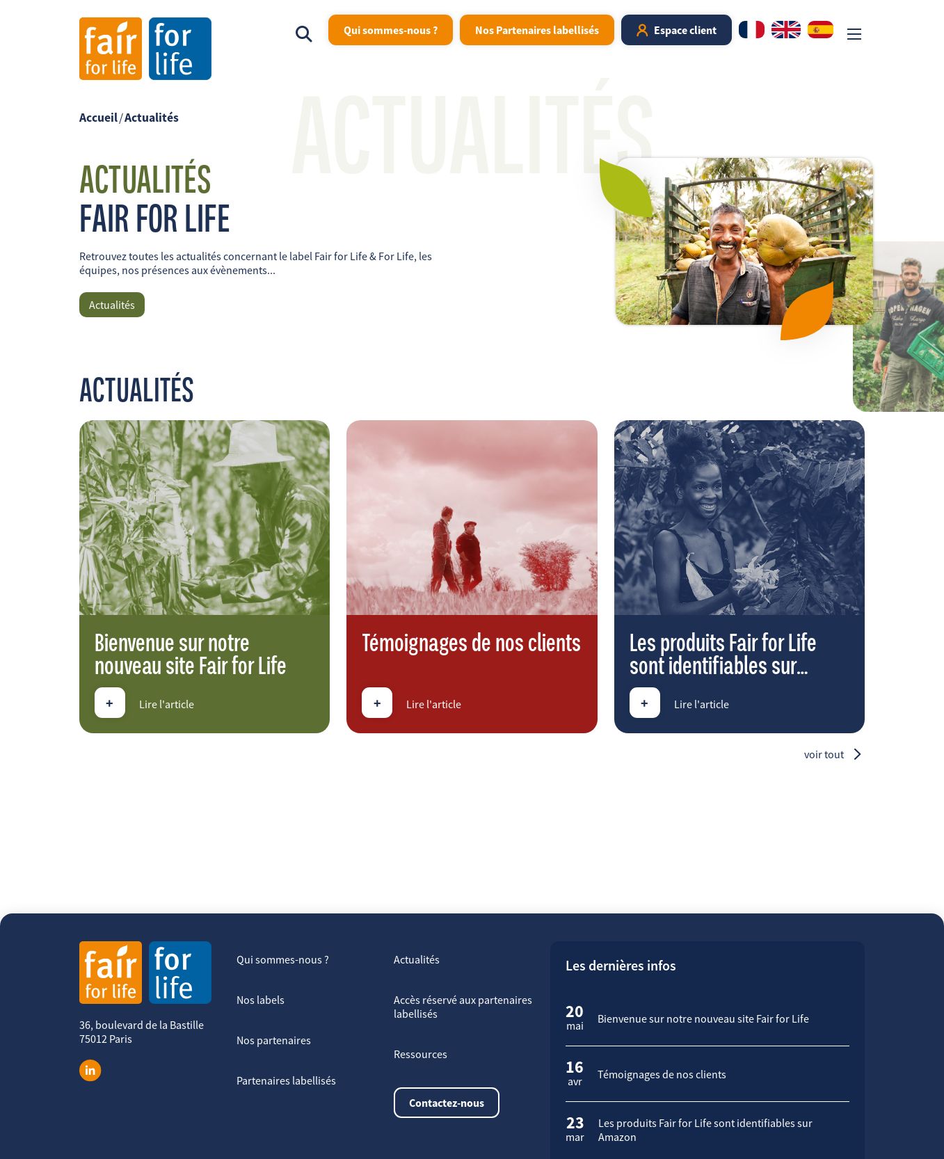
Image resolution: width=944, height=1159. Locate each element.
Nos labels (261, 1000)
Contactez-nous (446, 1103)
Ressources (420, 1054)
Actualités (152, 117)
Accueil (98, 117)
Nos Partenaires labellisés (537, 30)
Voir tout (824, 754)
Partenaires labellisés (286, 1080)
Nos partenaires (274, 1040)
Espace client (685, 30)
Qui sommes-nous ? (391, 30)
